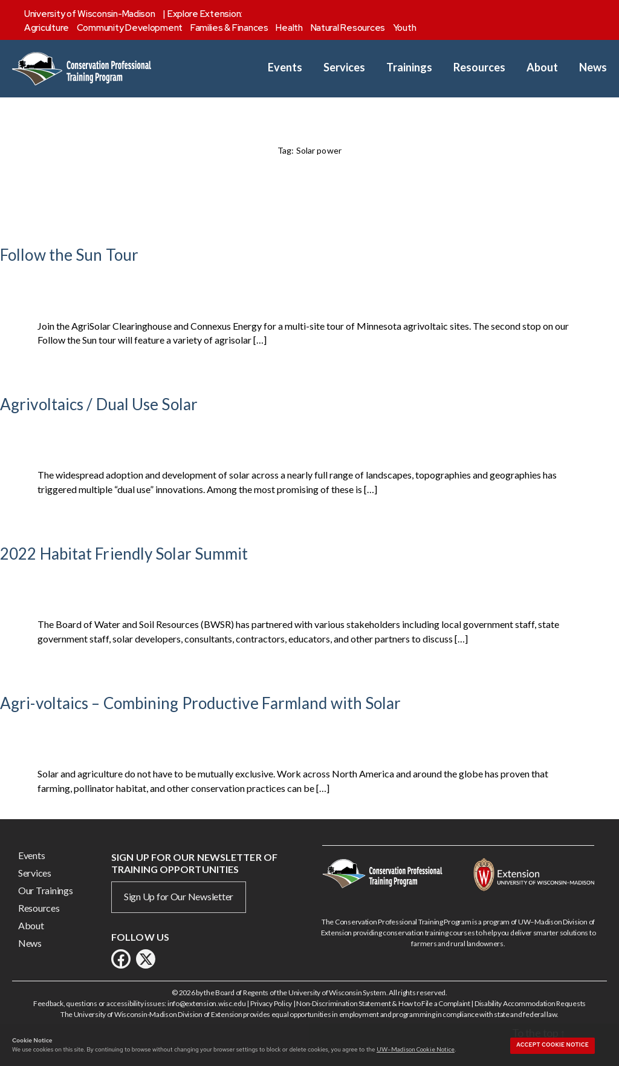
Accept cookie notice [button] (552, 1044)
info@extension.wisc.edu (206, 1003)
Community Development (130, 28)
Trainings (409, 67)
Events (285, 67)
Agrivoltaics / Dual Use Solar (99, 404)
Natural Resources (348, 28)
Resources (479, 67)
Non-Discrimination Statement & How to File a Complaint (383, 1003)
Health (289, 28)
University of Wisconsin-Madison (89, 14)
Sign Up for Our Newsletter (178, 896)
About (542, 67)
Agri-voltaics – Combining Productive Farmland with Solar (200, 703)
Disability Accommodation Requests (530, 1003)
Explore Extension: (204, 14)
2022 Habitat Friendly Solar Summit (124, 553)
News (593, 67)
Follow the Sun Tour (69, 254)
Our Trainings (45, 890)
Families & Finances (229, 28)
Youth (404, 28)
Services (344, 67)
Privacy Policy (271, 1003)
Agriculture (46, 28)
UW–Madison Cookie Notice (416, 1049)
